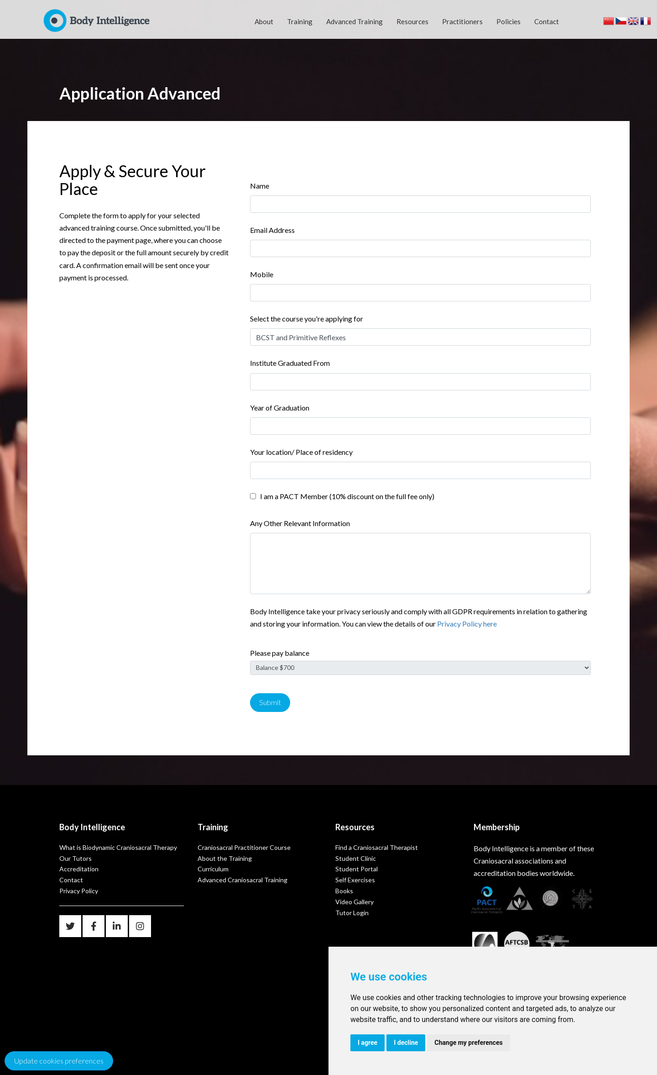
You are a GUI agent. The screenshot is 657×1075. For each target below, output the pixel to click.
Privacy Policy (78, 891)
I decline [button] (406, 1042)
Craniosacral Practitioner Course (244, 847)
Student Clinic (355, 858)
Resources (412, 21)
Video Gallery (354, 902)
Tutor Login (352, 913)
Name (259, 185)
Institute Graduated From (290, 362)
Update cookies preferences (59, 1060)
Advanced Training (354, 21)
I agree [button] (367, 1042)
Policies (508, 21)
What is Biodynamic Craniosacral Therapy (118, 847)
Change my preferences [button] (468, 1042)
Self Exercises (355, 880)
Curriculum (213, 869)
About (264, 21)
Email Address (272, 230)
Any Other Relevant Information (300, 523)
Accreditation (79, 869)
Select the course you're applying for (306, 318)
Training (300, 21)
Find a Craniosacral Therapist (376, 847)
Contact (546, 21)
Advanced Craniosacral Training (242, 880)
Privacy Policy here (467, 623)
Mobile (261, 274)
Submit (270, 702)
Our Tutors (75, 858)
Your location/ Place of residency (301, 452)
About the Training (225, 858)
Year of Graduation (279, 407)
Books (344, 891)
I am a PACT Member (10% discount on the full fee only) (345, 496)
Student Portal (356, 869)
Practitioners (462, 21)
